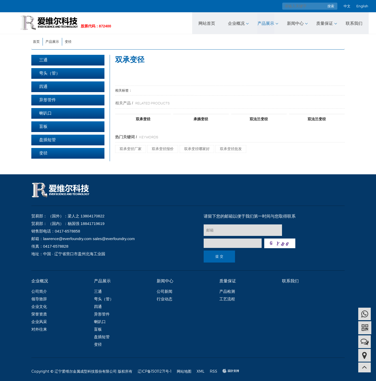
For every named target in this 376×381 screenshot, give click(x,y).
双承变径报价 (163, 148)
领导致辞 (39, 298)
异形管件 (47, 99)
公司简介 (39, 290)
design (228, 370)
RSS (213, 370)
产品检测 (227, 290)
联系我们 (353, 22)
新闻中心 (295, 22)
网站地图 (184, 370)
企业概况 (236, 22)
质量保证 (324, 22)
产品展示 (265, 22)
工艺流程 (227, 298)
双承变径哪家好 (197, 148)
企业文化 (39, 305)
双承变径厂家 (131, 148)
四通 (43, 86)
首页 (36, 41)
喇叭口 (45, 112)
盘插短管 (47, 139)
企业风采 (39, 321)
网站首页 (207, 22)
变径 (68, 41)
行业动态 (164, 298)
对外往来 (39, 328)
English (362, 6)
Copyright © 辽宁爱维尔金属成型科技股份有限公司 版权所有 (81, 370)
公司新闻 (164, 290)
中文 (347, 6)
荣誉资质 (39, 313)
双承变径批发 (231, 148)
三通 (43, 59)
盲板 (43, 125)
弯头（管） (49, 72)
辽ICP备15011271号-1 (155, 370)
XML (200, 370)
